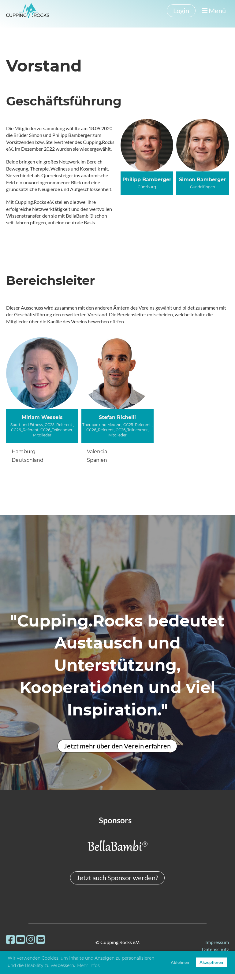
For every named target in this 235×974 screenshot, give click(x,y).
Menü (214, 10)
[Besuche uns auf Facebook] (10, 939)
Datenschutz (215, 949)
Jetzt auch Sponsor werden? (117, 877)
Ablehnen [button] (180, 962)
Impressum (217, 942)
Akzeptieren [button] (211, 962)
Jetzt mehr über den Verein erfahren (117, 746)
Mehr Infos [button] (88, 965)
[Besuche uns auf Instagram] (30, 939)
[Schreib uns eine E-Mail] (40, 939)
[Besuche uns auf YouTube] (20, 939)
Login (181, 10)
